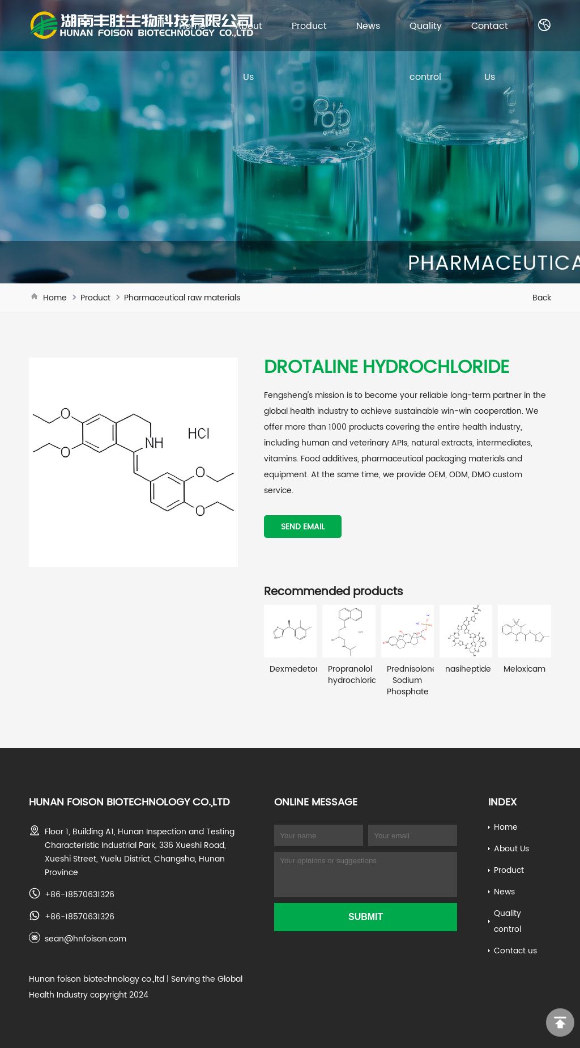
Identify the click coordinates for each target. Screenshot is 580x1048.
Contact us (515, 950)
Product (309, 25)
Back (541, 297)
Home (192, 25)
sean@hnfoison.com (85, 938)
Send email (303, 526)
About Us (511, 848)
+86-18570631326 (79, 894)
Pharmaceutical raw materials (182, 297)
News (368, 25)
